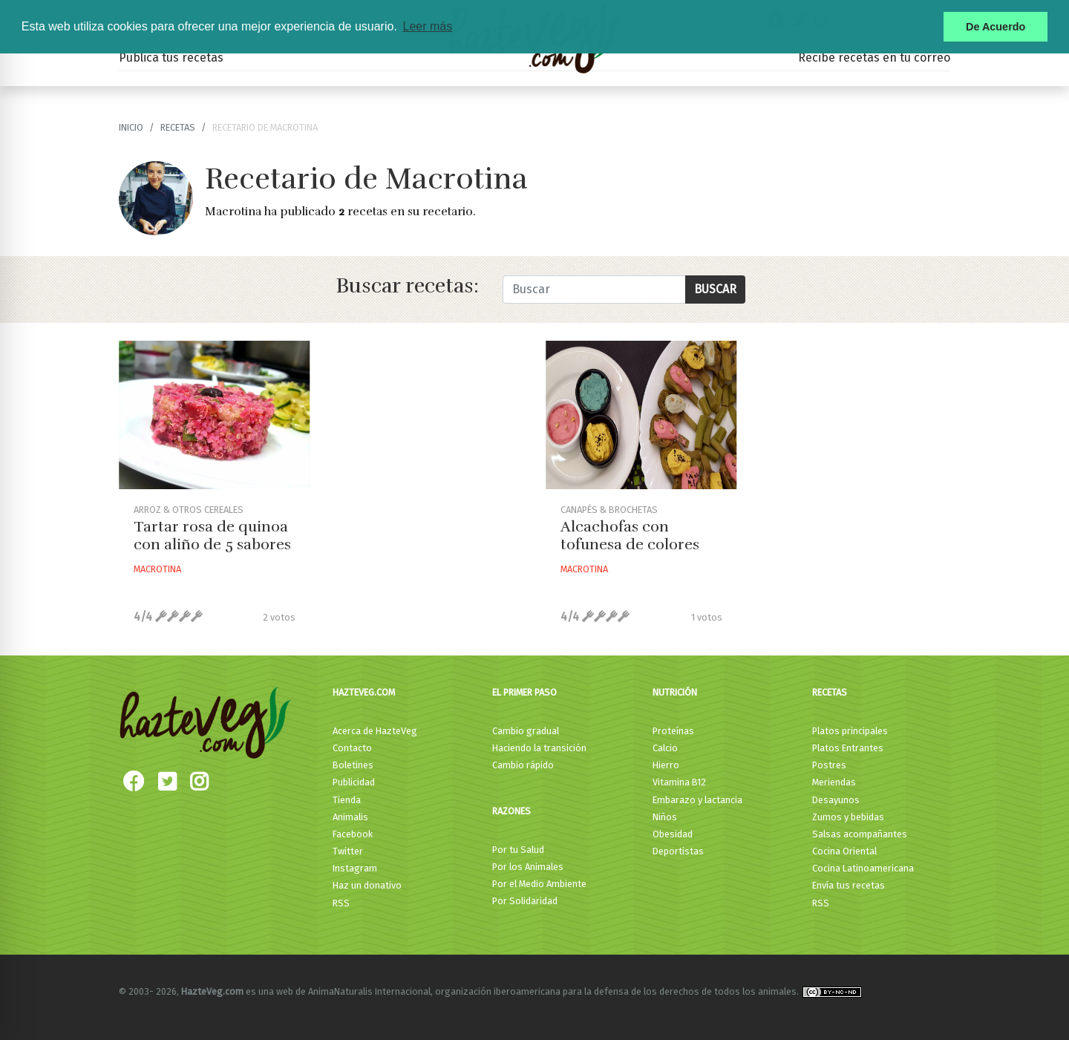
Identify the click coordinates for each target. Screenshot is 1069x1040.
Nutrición (675, 692)
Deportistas (678, 851)
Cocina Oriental (844, 851)
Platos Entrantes (847, 747)
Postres (829, 765)
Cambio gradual (525, 730)
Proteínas (673, 730)
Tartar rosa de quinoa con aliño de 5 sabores (212, 535)
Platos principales (850, 730)
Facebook (353, 834)
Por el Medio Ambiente (539, 883)
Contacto (352, 747)
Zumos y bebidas (848, 816)
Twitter (348, 851)
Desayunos (836, 799)
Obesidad (673, 834)
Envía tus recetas (848, 885)
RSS (341, 903)
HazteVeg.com (364, 692)
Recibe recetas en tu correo (874, 57)
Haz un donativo (367, 885)
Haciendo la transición (539, 747)
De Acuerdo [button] (995, 27)
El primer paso (524, 692)
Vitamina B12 (679, 782)
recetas (177, 127)
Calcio (665, 747)
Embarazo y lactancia (697, 799)
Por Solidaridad (525, 900)
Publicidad (354, 782)
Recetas (829, 692)
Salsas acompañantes (859, 834)
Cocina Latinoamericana (863, 868)
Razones (511, 811)
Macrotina (157, 569)
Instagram (355, 868)
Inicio (131, 127)
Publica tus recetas (171, 57)
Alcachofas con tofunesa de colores (629, 535)
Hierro (666, 765)
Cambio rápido (523, 765)
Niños (665, 816)
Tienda (347, 799)
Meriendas (834, 782)
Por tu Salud (518, 849)
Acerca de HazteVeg (375, 730)
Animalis (350, 816)
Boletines (353, 765)
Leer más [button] (427, 26)
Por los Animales (527, 866)
